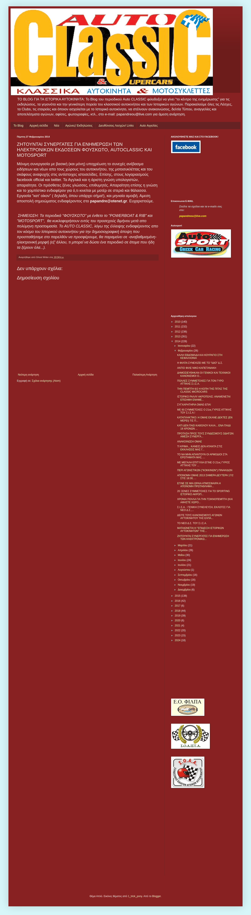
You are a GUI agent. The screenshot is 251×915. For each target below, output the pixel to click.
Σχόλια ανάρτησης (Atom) (46, 380)
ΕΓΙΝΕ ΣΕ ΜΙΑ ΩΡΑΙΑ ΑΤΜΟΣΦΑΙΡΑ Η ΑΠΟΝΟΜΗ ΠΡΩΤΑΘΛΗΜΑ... (199, 485)
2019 (178, 615)
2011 (178, 326)
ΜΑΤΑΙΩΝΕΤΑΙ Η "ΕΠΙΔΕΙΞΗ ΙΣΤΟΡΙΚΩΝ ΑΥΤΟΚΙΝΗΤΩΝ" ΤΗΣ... (200, 530)
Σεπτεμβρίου (185, 574)
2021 (178, 625)
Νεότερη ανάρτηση (28, 374)
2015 (178, 595)
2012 (178, 331)
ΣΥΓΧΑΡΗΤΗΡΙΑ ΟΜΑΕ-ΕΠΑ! (194, 404)
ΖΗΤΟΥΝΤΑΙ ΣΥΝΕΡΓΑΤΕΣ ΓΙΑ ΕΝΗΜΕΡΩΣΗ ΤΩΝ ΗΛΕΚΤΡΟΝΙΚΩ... (203, 538)
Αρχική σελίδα (39, 125)
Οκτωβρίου (184, 579)
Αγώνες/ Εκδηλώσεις (79, 125)
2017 (178, 605)
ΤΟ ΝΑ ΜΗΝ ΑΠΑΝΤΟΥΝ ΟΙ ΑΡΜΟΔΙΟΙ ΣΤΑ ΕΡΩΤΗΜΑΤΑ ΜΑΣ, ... (202, 456)
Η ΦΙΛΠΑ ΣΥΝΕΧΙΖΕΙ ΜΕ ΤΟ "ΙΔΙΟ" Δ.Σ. (200, 362)
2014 (178, 341)
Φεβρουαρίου (186, 350)
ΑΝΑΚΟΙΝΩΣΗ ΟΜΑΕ (189, 441)
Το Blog (18, 125)
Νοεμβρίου (184, 584)
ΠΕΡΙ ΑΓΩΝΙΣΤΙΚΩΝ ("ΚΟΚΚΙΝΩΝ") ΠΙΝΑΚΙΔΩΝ (204, 470)
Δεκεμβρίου (185, 589)
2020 (178, 620)
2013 (178, 336)
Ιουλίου (182, 565)
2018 (178, 610)
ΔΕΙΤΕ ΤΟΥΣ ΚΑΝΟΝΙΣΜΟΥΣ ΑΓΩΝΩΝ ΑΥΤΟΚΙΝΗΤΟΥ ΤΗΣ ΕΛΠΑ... (199, 517)
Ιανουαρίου (184, 345)
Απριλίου (183, 550)
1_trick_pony (135, 896)
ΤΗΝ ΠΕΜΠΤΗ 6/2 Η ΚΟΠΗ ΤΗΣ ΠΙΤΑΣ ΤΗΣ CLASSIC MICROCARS (202, 390)
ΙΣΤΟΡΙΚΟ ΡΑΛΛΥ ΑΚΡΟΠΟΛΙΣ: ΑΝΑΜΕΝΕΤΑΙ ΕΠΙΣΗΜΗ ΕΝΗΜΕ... (204, 398)
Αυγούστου (184, 569)
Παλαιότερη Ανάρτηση (144, 374)
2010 (178, 321)
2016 (178, 600)
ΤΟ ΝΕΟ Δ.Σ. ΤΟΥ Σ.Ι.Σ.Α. (192, 523)
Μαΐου (181, 555)
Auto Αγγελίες (149, 125)
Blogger (156, 896)
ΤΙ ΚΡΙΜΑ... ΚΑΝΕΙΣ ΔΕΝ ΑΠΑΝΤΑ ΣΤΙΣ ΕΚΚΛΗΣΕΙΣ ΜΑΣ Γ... (199, 448)
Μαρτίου (183, 545)
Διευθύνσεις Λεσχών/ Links (116, 125)
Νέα (56, 125)
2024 (178, 640)
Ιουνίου (182, 560)
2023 (178, 635)
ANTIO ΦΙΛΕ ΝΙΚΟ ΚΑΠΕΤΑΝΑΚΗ (196, 367)
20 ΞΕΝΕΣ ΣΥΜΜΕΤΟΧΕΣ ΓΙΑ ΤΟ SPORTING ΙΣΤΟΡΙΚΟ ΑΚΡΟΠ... (203, 493)
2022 (178, 630)
